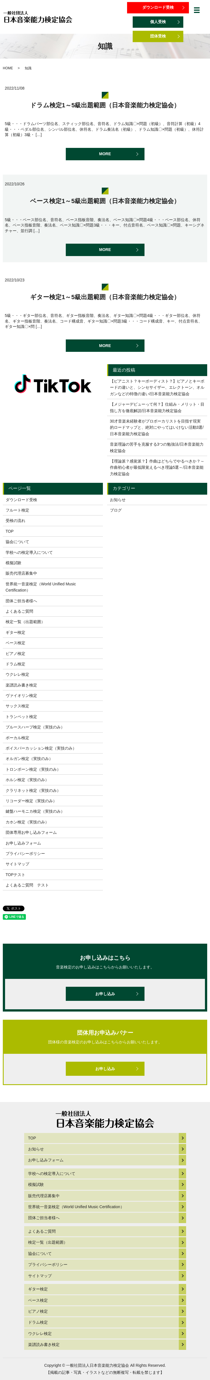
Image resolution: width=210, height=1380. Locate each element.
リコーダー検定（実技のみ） (31, 801)
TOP (10, 531)
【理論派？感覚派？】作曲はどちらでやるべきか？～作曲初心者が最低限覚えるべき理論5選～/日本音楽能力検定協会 (157, 467)
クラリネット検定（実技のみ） (33, 790)
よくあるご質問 (19, 611)
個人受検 (158, 21)
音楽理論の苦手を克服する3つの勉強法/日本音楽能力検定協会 (157, 447)
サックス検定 (17, 706)
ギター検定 (15, 632)
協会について (17, 541)
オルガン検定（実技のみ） (29, 758)
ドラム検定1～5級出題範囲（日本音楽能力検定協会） (105, 105)
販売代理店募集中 (21, 573)
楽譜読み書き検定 (21, 685)
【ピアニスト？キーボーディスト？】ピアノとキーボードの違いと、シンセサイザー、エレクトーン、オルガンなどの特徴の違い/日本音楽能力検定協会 (157, 387)
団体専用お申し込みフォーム (31, 832)
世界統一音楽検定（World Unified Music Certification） (41, 587)
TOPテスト (16, 874)
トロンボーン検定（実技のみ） (33, 769)
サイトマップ (17, 864)
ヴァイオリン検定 (21, 695)
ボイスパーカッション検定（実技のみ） (41, 748)
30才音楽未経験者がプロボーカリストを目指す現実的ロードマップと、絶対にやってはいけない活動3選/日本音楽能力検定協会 (157, 427)
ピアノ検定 (15, 653)
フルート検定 (17, 510)
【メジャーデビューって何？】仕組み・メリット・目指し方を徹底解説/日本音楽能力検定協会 (157, 407)
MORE (105, 154)
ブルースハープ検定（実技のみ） (35, 727)
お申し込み (105, 994)
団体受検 (158, 36)
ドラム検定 (15, 664)
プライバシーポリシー (25, 853)
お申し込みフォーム (23, 843)
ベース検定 (15, 643)
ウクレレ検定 (17, 674)
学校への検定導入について (29, 552)
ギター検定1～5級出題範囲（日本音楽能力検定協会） (105, 297)
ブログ (116, 510)
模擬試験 (13, 563)
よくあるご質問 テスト (27, 885)
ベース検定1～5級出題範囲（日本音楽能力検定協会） (105, 201)
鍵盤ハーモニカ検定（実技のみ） (35, 811)
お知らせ (118, 499)
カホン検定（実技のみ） (27, 822)
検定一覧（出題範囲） (25, 621)
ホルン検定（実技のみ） (27, 779)
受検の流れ (15, 520)
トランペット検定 (21, 716)
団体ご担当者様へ (21, 601)
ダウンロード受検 (158, 7)
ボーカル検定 (17, 737)
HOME (8, 68)
